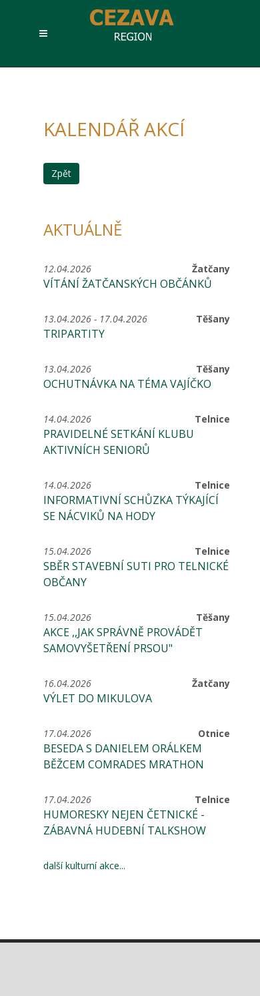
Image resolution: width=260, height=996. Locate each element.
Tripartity (74, 333)
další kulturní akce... (84, 865)
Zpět (61, 173)
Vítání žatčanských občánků (127, 283)
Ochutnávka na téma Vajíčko (127, 384)
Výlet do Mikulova (97, 698)
